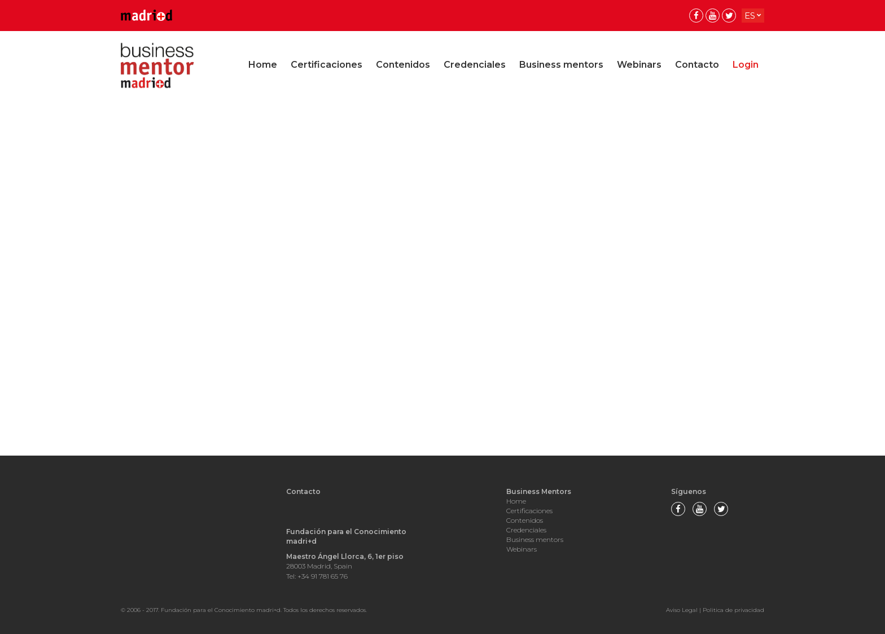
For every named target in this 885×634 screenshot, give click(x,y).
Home (262, 64)
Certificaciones (326, 64)
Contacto (697, 64)
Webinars (639, 64)
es (749, 15)
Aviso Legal (682, 610)
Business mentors (561, 64)
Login (746, 64)
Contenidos (403, 64)
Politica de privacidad (733, 610)
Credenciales (475, 64)
